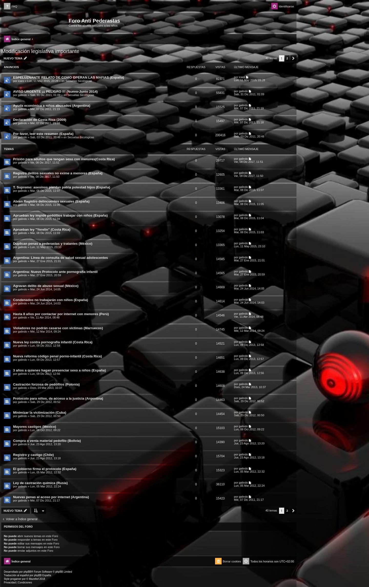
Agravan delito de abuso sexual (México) (45, 286)
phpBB (27, 571)
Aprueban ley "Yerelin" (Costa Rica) (41, 229)
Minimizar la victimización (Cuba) (39, 412)
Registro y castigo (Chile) (33, 455)
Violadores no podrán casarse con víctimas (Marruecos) (58, 328)
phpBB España (42, 575)
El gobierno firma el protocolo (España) (44, 469)
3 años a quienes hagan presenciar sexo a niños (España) (59, 370)
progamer (15, 579)
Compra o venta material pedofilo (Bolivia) (47, 441)
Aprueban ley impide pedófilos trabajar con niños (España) (60, 215)
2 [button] (287, 58)
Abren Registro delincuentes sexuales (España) (51, 201)
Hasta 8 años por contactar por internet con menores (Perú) (61, 314)
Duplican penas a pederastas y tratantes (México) (52, 244)
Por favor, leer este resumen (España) (43, 134)
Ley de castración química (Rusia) (40, 483)
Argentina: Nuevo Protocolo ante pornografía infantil (55, 272)
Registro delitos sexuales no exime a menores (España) (57, 173)
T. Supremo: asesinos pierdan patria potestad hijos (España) (61, 187)
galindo (22, 95)
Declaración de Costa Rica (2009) (39, 120)
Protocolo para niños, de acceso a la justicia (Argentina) (58, 398)
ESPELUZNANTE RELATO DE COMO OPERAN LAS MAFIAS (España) (68, 77)
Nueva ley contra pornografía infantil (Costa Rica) (53, 342)
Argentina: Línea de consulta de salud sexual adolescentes (60, 258)
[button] (293, 58)
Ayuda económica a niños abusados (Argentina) (51, 106)
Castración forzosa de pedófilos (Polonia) (46, 384)
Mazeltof (34, 579)
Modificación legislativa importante (40, 51)
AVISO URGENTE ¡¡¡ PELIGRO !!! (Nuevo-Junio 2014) (55, 91)
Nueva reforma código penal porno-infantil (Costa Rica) (57, 356)
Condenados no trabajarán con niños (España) (50, 300)
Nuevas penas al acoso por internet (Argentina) (51, 497)
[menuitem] (10, 6)
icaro (21, 80)
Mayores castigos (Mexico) (34, 427)
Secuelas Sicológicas (78, 80)
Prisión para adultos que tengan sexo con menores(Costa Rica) (64, 159)
